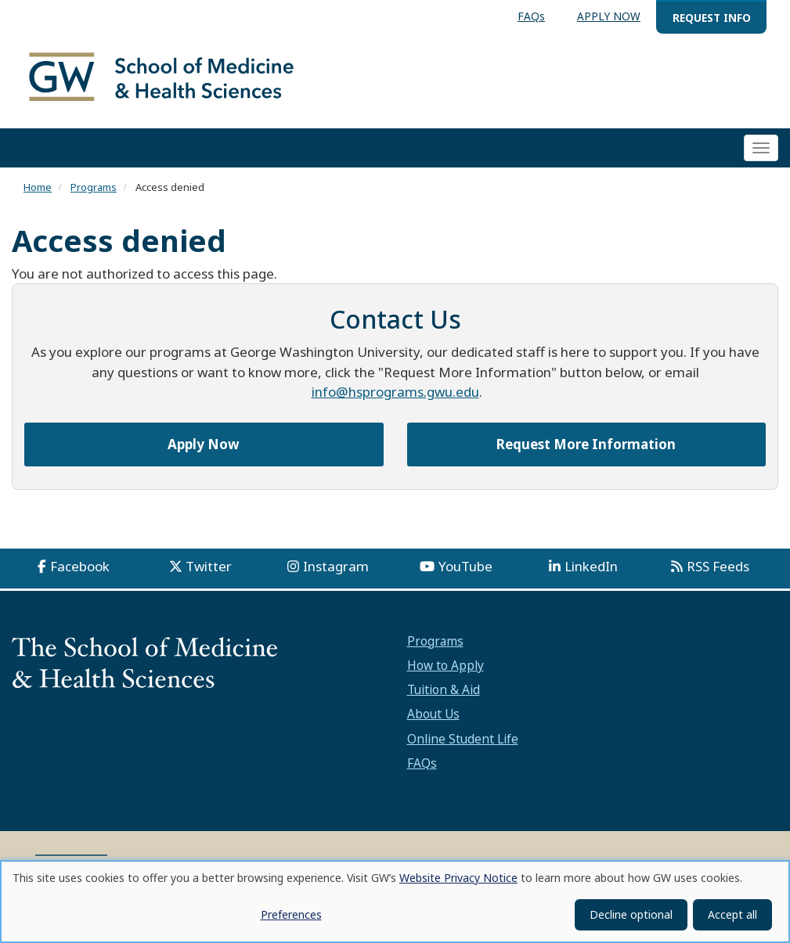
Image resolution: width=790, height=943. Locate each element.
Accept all (732, 914)
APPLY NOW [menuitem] (608, 16)
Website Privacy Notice (458, 877)
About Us (433, 717)
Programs (93, 190)
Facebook (80, 569)
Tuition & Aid (443, 692)
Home (37, 190)
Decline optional (631, 914)
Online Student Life (462, 741)
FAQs (422, 765)
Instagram (336, 569)
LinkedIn (591, 569)
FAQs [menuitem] (531, 16)
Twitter (209, 569)
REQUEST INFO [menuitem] (712, 17)
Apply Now (204, 446)
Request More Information (586, 446)
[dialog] (395, 901)
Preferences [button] (291, 914)
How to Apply (445, 667)
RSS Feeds (718, 569)
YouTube (465, 569)
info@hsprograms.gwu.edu (395, 395)
